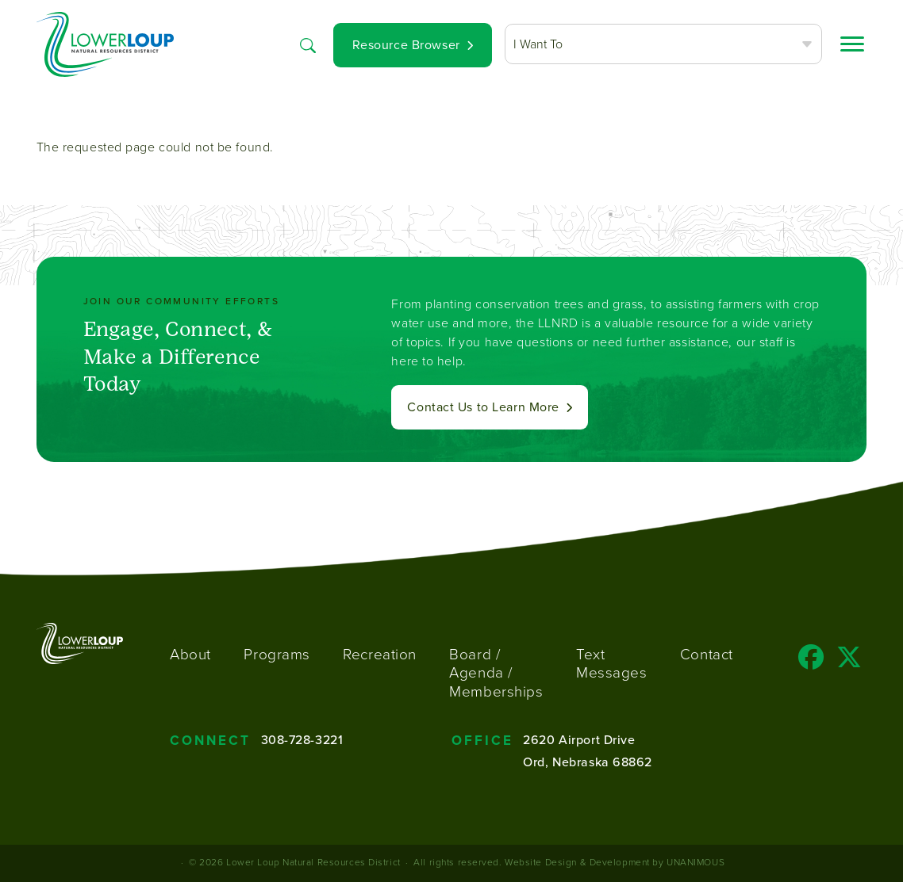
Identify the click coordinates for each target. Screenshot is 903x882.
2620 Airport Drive (579, 740)
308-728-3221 (302, 740)
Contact (706, 654)
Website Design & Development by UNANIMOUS (614, 862)
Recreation (380, 654)
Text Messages (611, 664)
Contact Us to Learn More (483, 407)
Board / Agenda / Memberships (496, 673)
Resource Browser (406, 45)
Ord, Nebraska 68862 (587, 762)
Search (308, 44)
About (190, 654)
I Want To (538, 44)
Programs (276, 654)
